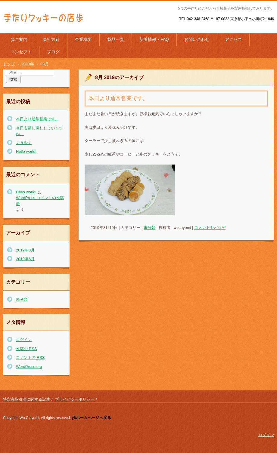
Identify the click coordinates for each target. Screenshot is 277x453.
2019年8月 (25, 250)
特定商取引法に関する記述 (26, 399)
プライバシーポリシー (74, 399)
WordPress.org (29, 366)
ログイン (24, 339)
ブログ (53, 51)
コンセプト (21, 51)
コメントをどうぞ (210, 227)
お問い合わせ (197, 39)
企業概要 (83, 39)
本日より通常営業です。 (118, 98)
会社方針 (51, 39)
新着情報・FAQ (154, 39)
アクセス (233, 39)
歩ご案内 (19, 39)
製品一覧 (115, 39)
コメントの (30, 357)
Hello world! (26, 151)
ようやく (24, 142)
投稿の (26, 349)
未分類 (149, 227)
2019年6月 (25, 259)
